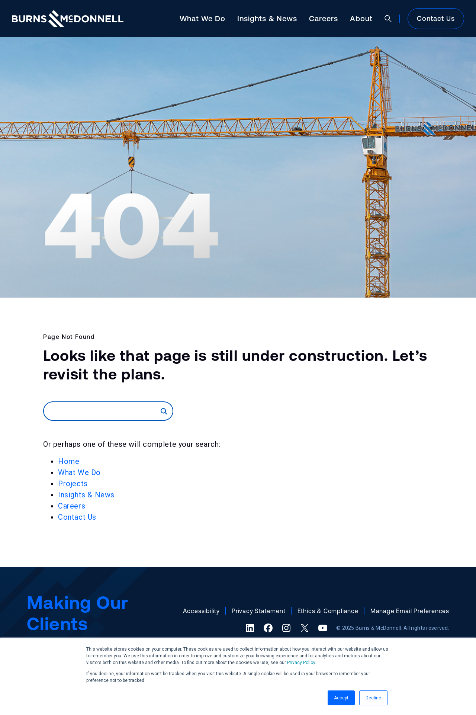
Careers (323, 18)
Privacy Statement (259, 610)
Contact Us (436, 18)
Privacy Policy (301, 662)
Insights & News (267, 18)
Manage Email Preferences (409, 610)
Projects (73, 483)
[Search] (102, 411)
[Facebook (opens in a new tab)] (268, 627)
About (361, 18)
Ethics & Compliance (328, 610)
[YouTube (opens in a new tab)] (322, 627)
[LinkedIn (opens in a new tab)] (249, 627)
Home (68, 461)
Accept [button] (341, 697)
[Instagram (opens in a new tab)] (286, 627)
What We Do (202, 18)
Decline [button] (373, 697)
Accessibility (201, 610)
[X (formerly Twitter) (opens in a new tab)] (304, 627)
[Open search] (388, 18)
